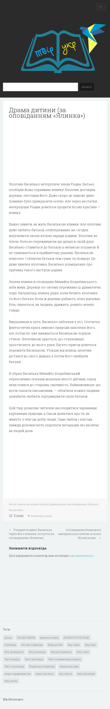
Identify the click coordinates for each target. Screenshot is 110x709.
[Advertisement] (55, 150)
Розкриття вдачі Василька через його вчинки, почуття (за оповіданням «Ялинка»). (31, 534)
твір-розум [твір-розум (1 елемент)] (11, 680)
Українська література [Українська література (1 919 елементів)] (42, 666)
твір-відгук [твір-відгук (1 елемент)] (65, 673)
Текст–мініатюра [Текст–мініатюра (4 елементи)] (14, 666)
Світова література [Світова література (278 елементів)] (32, 644)
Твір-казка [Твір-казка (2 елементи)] (74, 644)
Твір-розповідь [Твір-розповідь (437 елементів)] (37, 651)
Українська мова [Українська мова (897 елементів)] (69, 666)
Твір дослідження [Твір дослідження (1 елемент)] (61, 651)
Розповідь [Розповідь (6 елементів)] (10, 644)
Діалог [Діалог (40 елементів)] (8, 637)
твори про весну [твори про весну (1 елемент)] (44, 673)
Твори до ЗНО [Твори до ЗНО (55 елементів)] (55, 644)
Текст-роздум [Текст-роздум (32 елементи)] (12, 659)
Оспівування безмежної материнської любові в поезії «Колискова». (79, 534)
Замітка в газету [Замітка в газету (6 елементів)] (49, 637)
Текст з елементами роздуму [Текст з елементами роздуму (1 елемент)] (64, 659)
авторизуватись (82, 556)
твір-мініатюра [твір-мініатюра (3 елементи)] (86, 673)
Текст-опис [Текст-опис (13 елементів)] (83, 651)
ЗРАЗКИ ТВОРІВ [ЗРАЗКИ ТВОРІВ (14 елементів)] (26, 637)
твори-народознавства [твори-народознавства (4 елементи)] (17, 673)
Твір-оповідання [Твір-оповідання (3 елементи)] (14, 651)
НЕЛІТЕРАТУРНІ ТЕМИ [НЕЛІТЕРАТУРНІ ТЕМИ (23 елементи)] (76, 637)
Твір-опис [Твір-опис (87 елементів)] (90, 644)
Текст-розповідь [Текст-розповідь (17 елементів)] (34, 659)
